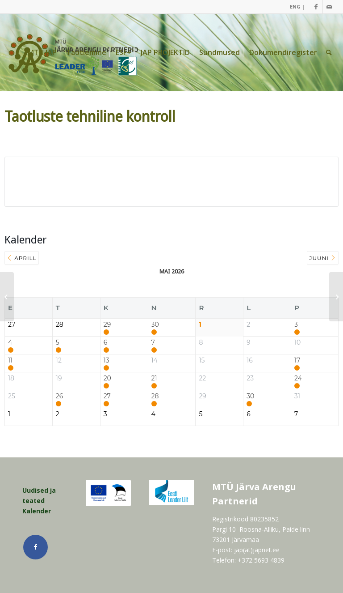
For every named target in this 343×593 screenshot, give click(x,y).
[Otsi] (329, 52)
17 (297, 360)
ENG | (297, 6)
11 (10, 360)
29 (107, 324)
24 (298, 378)
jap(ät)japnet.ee (257, 550)
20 (107, 378)
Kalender (36, 511)
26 (59, 396)
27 (107, 396)
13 (106, 360)
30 (155, 324)
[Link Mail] (329, 6)
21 (154, 378)
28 (155, 396)
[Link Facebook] (316, 6)
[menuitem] (295, 6)
